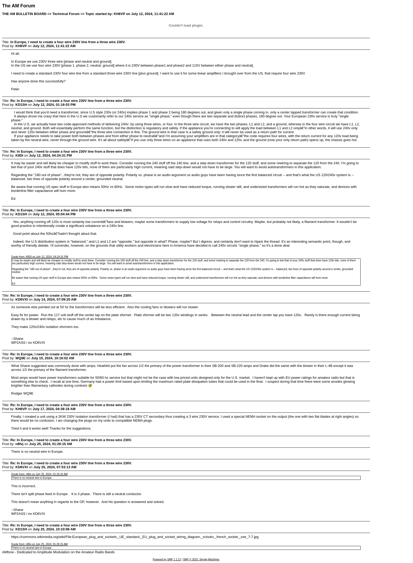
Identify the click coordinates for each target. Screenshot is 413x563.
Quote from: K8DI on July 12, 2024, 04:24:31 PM (39, 256)
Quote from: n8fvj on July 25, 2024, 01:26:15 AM (39, 474)
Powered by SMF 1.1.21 (167, 559)
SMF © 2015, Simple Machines (201, 559)
